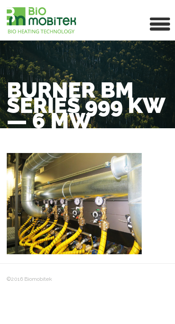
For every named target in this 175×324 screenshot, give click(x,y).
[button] (160, 23)
